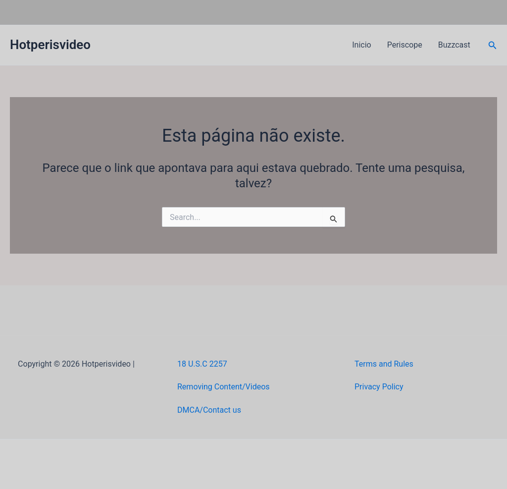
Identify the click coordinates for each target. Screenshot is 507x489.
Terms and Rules (384, 364)
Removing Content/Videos (223, 386)
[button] (492, 45)
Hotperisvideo (50, 44)
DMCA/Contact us (209, 410)
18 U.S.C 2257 (202, 364)
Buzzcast (454, 45)
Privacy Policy (379, 386)
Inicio (361, 45)
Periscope (404, 45)
